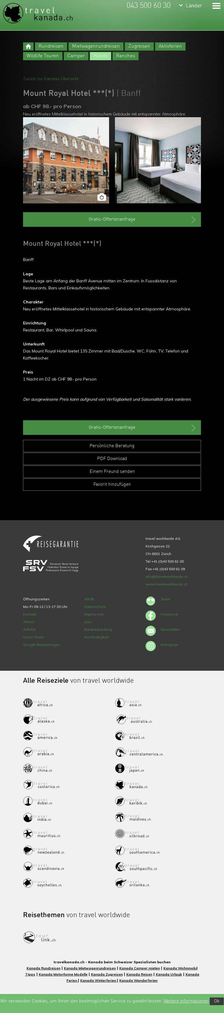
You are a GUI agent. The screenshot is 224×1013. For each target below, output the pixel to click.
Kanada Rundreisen (43, 968)
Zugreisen (139, 46)
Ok (216, 1001)
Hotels (100, 55)
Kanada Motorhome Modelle (63, 974)
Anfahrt (29, 629)
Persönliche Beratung (112, 446)
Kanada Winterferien (98, 980)
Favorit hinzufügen (112, 484)
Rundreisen (51, 46)
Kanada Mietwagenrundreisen (90, 968)
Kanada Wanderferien (138, 980)
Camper (76, 55)
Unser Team (33, 637)
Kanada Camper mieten (139, 968)
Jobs (88, 622)
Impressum (94, 614)
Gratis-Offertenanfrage (143, 220)
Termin (28, 622)
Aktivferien (170, 46)
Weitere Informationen (186, 1001)
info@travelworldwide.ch (167, 576)
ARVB (89, 599)
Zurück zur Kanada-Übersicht (50, 78)
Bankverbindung (98, 629)
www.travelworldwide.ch (167, 584)
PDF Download (112, 459)
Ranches (125, 55)
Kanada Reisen (139, 974)
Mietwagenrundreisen (96, 46)
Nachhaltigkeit (96, 637)
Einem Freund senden (112, 471)
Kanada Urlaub (169, 974)
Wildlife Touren (43, 55)
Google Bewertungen (41, 644)
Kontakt (29, 614)
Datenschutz (95, 606)
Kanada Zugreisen (107, 974)
